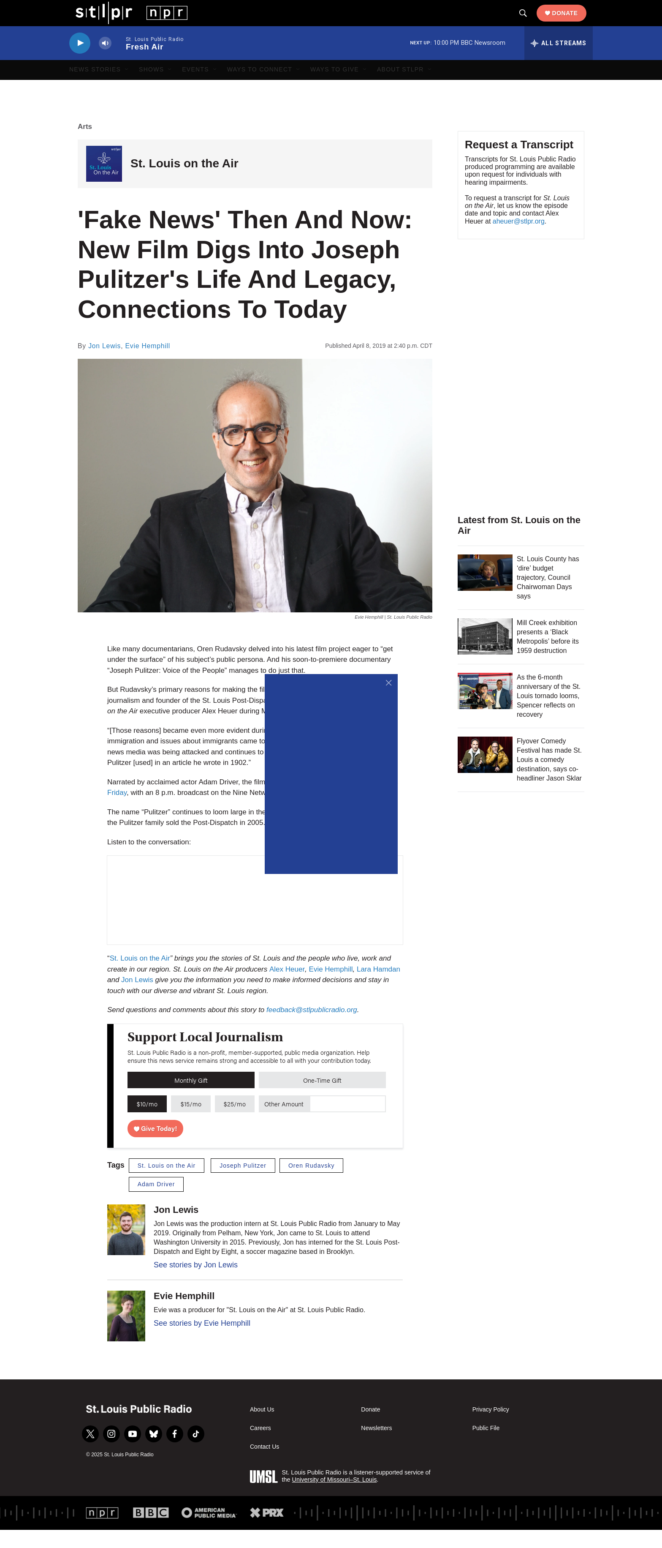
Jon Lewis (104, 364)
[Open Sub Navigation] (127, 88)
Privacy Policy (490, 1428)
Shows (151, 88)
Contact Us (264, 1465)
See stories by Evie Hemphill (202, 1342)
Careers (260, 1447)
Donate (571, 22)
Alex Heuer (287, 987)
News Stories (95, 88)
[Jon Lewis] (126, 1248)
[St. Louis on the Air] (104, 182)
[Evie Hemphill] (126, 1334)
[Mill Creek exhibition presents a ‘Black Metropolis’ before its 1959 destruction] (485, 654)
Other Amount (284, 1121)
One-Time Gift (322, 1098)
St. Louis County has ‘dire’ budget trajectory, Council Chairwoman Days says (548, 595)
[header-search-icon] (529, 22)
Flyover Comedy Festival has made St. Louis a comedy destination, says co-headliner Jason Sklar (549, 778)
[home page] (125, 21)
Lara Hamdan (378, 987)
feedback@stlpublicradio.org (311, 1028)
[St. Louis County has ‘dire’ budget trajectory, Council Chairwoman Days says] (485, 591)
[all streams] (558, 61)
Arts (85, 145)
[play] (80, 61)
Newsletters (376, 1447)
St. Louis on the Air (184, 181)
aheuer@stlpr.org (519, 239)
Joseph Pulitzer (243, 1183)
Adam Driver (156, 1202)
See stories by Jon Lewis (196, 1283)
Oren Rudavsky (311, 1183)
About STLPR (400, 88)
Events (195, 88)
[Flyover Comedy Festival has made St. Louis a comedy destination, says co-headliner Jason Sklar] (485, 773)
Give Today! (155, 1146)
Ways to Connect (259, 88)
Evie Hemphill (148, 364)
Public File (486, 1447)
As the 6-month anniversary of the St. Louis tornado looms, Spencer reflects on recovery (549, 714)
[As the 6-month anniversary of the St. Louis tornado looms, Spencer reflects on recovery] (485, 709)
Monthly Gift (191, 1098)
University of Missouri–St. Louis (334, 1497)
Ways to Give (334, 88)
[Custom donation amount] (347, 1122)
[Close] (389, 682)
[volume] (105, 61)
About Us (262, 1428)
